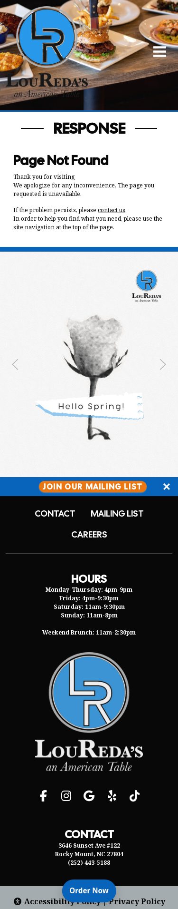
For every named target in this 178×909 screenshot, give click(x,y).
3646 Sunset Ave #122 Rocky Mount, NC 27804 (89, 849)
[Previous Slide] (15, 364)
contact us (111, 210)
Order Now (92, 890)
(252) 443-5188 (89, 863)
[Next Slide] (163, 364)
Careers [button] (89, 534)
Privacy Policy (137, 901)
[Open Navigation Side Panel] (155, 51)
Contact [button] (55, 513)
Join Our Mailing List (93, 486)
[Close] (166, 486)
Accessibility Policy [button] (57, 901)
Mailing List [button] (117, 513)
